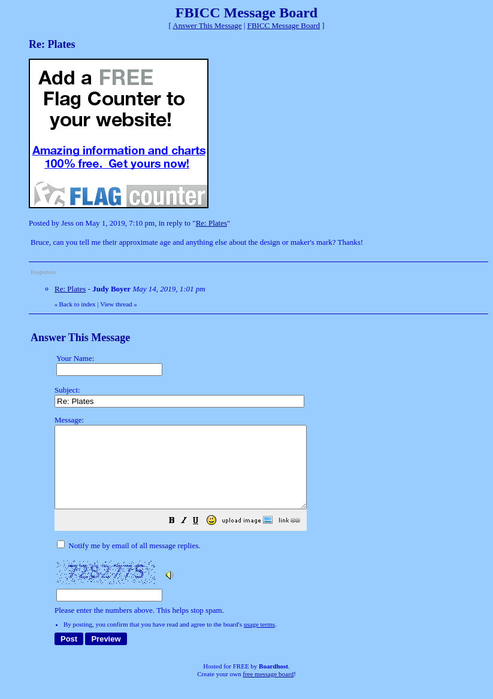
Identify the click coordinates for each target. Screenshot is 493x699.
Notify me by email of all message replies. (128, 561)
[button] (202, 538)
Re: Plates (211, 222)
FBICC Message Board (283, 25)
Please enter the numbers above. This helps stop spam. (268, 523)
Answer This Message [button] (207, 25)
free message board (268, 690)
